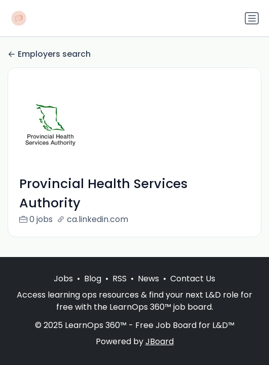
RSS (119, 278)
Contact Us (192, 278)
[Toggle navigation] (251, 18)
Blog (92, 278)
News (148, 278)
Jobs (63, 278)
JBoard (159, 341)
